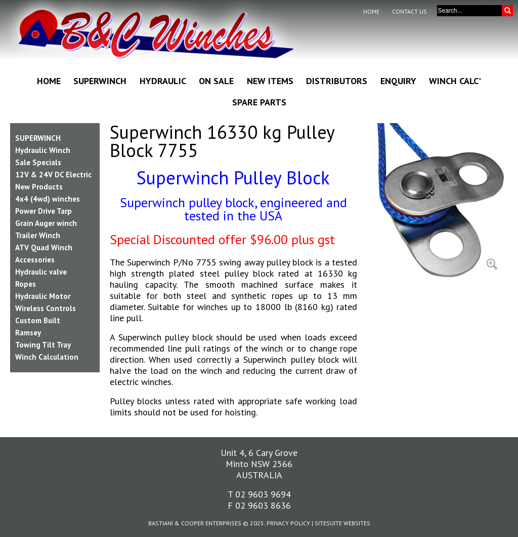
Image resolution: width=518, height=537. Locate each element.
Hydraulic (163, 81)
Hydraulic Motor (42, 296)
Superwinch (99, 81)
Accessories (35, 259)
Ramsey (28, 332)
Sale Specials (38, 162)
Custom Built (37, 320)
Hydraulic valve (41, 272)
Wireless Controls (45, 308)
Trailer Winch (37, 235)
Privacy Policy (288, 523)
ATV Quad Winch (43, 247)
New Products (39, 186)
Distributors (336, 81)
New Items (270, 81)
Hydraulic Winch (42, 150)
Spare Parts (259, 102)
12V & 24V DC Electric (53, 174)
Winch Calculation (46, 357)
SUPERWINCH (38, 138)
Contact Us (409, 11)
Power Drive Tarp (43, 211)
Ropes (25, 284)
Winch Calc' (455, 81)
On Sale (216, 81)
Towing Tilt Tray (43, 345)
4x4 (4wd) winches (47, 199)
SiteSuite (328, 523)
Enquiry (398, 81)
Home (371, 11)
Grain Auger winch (46, 223)
